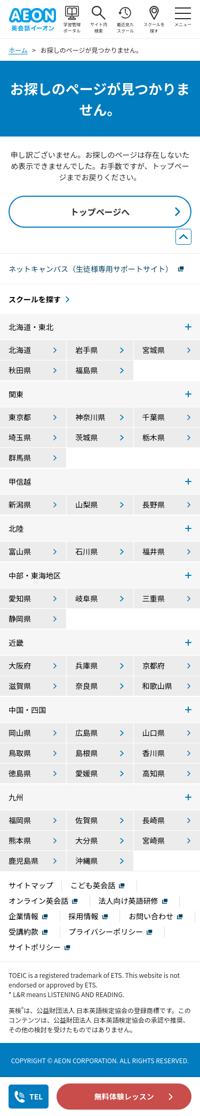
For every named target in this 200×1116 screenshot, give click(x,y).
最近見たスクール (125, 20)
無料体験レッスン (124, 1096)
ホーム (18, 49)
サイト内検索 (98, 20)
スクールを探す (154, 20)
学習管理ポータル (72, 20)
